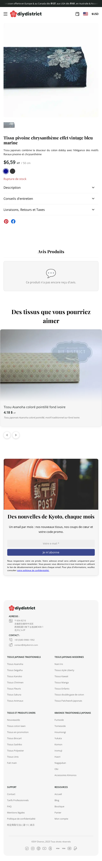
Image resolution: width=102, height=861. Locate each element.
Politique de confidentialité (21, 818)
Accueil (58, 794)
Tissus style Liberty (64, 670)
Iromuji (58, 750)
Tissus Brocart (14, 738)
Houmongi (60, 732)
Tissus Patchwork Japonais (68, 700)
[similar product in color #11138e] (6, 171)
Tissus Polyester (15, 750)
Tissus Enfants (62, 688)
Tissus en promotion (18, 732)
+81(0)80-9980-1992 (22, 640)
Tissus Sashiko (14, 744)
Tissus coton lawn (16, 726)
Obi (56, 769)
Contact (11, 794)
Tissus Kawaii (61, 676)
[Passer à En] (85, 13)
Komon (58, 744)
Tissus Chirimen (15, 682)
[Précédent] (7, 435)
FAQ (9, 806)
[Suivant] (15, 435)
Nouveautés (13, 719)
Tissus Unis (13, 756)
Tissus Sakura (14, 694)
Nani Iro (59, 664)
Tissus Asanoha (15, 664)
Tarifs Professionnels (18, 800)
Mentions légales (16, 812)
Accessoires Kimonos (65, 775)
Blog (57, 800)
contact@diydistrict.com (23, 645)
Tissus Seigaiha (15, 670)
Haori (57, 756)
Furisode (59, 719)
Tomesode (60, 726)
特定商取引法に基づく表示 (21, 824)
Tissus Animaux (15, 700)
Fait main (12, 762)
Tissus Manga (62, 682)
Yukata (58, 738)
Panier (58, 812)
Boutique (59, 806)
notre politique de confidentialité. (33, 570)
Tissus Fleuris (14, 688)
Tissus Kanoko (14, 676)
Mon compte (61, 818)
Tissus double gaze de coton (69, 694)
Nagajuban (60, 762)
